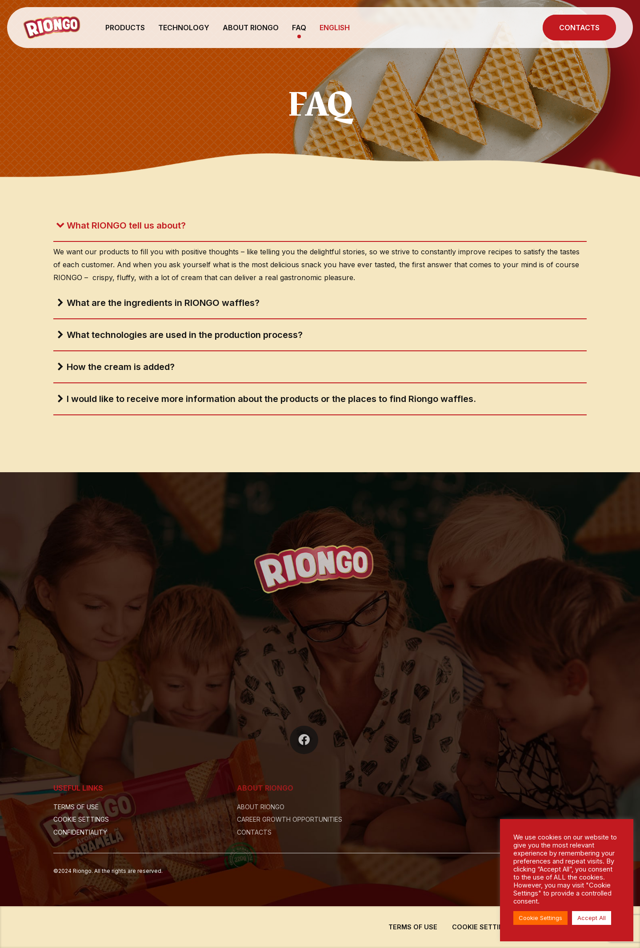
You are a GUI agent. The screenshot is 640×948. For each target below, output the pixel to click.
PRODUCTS (125, 27)
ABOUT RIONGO (251, 27)
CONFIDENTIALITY (80, 832)
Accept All (591, 917)
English (335, 27)
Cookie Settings (540, 917)
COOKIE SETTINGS (81, 819)
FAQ (299, 27)
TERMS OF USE (76, 807)
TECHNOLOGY (183, 27)
